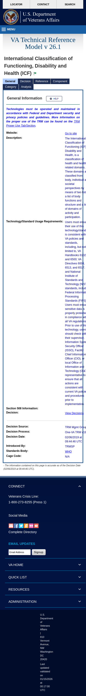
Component (60, 81)
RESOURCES (18, 589)
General (10, 81)
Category (10, 86)
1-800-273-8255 (20, 502)
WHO (68, 451)
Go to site (71, 133)
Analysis (26, 86)
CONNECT (16, 486)
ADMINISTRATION (22, 601)
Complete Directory (22, 532)
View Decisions (74, 413)
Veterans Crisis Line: (23, 496)
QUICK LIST (17, 577)
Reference (42, 81)
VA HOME (15, 565)
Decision (25, 81)
